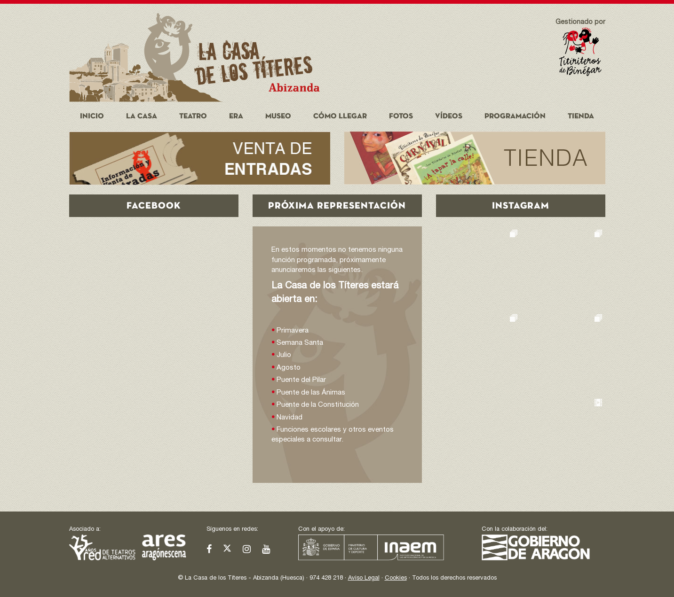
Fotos (401, 116)
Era (236, 116)
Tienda (581, 116)
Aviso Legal (364, 578)
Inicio (92, 116)
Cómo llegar (340, 116)
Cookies (396, 578)
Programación (515, 116)
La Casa (141, 116)
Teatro (193, 116)
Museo (278, 116)
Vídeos (448, 116)
